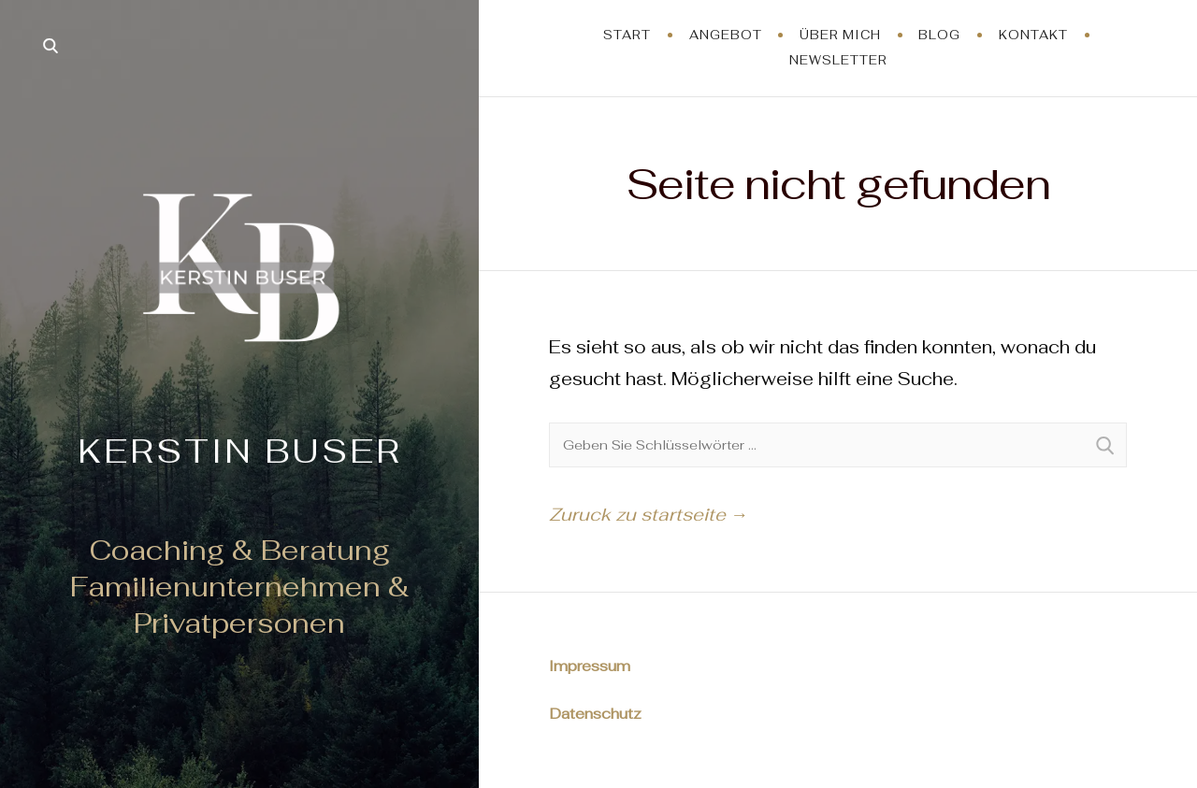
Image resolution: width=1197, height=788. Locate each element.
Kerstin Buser (240, 451)
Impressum (589, 666)
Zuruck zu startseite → (648, 514)
